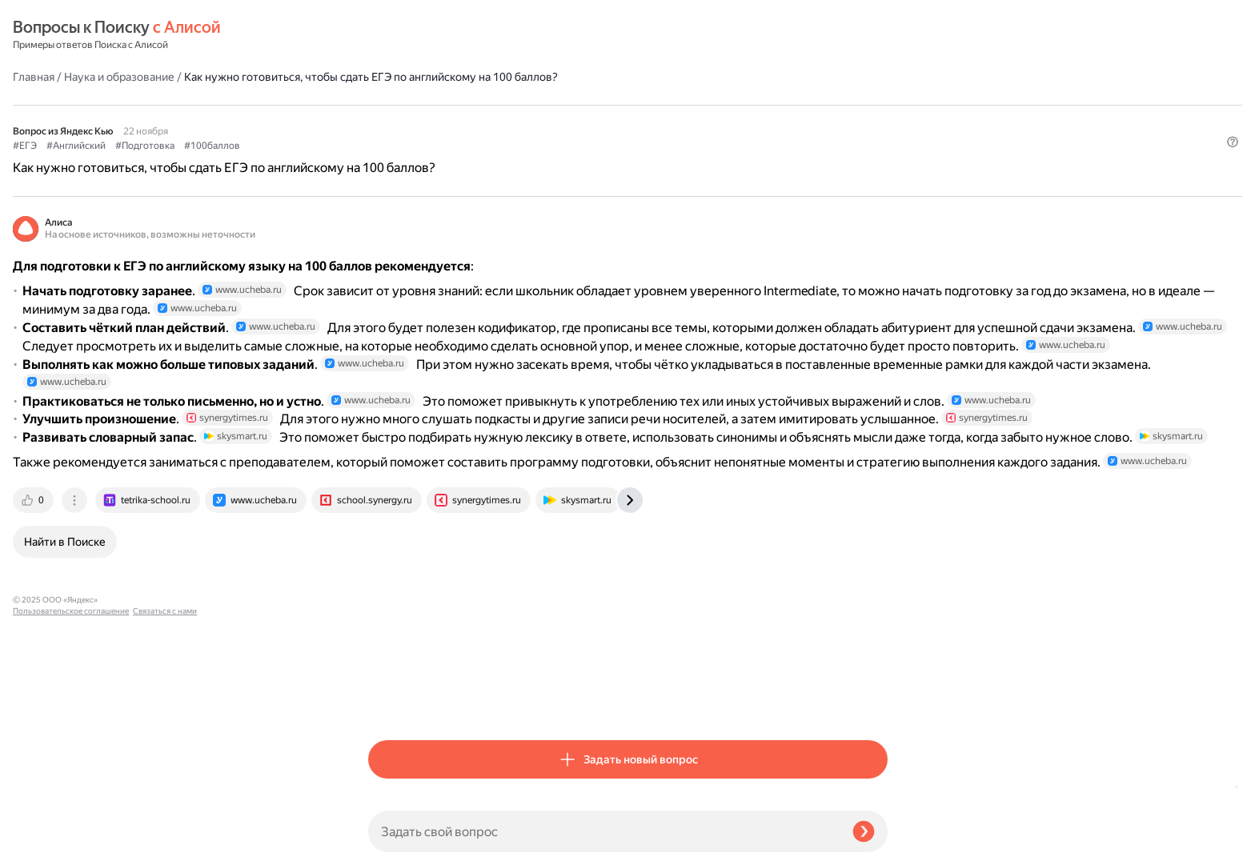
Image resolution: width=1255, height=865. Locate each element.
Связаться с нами (45, 846)
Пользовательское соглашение (71, 835)
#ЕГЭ (380, 120)
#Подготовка (500, 120)
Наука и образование (474, 35)
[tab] (389, 700)
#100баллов (567, 120)
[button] (878, 147)
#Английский (431, 120)
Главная (389, 35)
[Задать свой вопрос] (604, 831)
